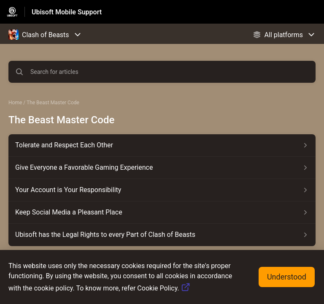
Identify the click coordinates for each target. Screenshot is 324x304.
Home (15, 103)
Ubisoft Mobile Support (67, 12)
